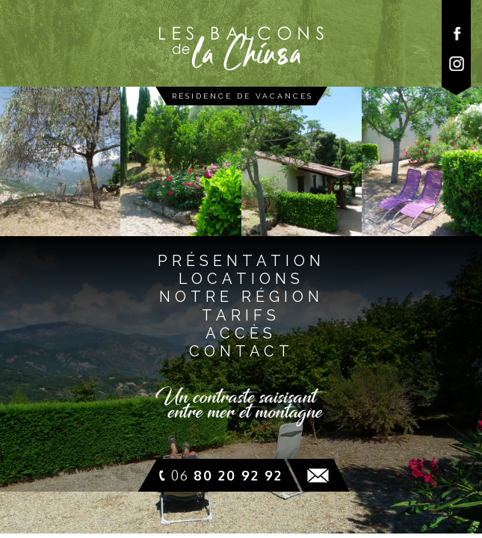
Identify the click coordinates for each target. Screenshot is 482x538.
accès (241, 333)
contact (241, 351)
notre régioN (241, 297)
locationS (241, 279)
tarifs (241, 315)
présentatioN (241, 261)
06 (226, 475)
